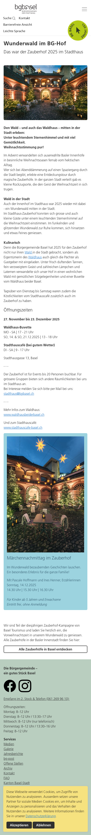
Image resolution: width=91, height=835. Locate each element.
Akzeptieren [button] (19, 825)
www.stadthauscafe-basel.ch (23, 427)
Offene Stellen (13, 763)
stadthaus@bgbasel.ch (19, 394)
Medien (9, 744)
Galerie (9, 749)
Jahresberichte (13, 754)
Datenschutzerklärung (41, 816)
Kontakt (24, 18)
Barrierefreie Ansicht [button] (17, 24)
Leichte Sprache (14, 31)
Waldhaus (35, 257)
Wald (28, 252)
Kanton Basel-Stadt (17, 783)
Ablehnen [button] (43, 825)
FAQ (7, 778)
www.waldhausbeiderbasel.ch (24, 415)
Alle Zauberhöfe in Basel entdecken (45, 649)
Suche (9, 18)
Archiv (8, 768)
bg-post (9, 759)
